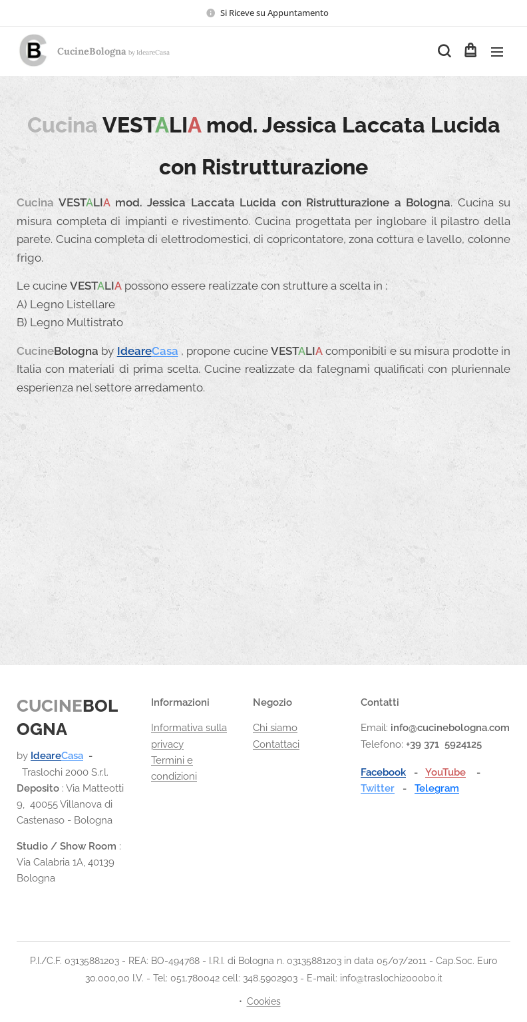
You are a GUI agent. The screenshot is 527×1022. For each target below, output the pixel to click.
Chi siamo (275, 728)
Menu (497, 52)
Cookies (264, 1001)
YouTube (445, 772)
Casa (165, 351)
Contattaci (276, 744)
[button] (443, 51)
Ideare (134, 351)
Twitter (378, 788)
